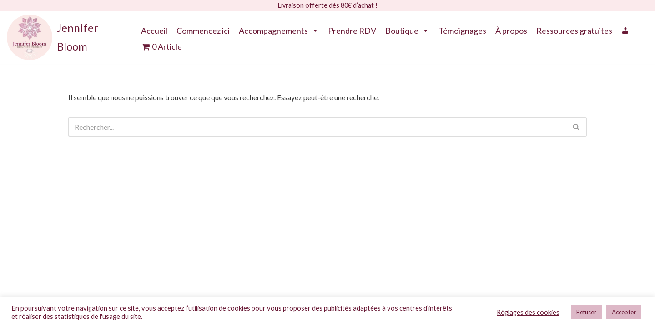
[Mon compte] (625, 28)
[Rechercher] (317, 125)
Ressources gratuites (574, 28)
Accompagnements (279, 28)
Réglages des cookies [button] (528, 312)
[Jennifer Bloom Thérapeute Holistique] (65, 35)
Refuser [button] (586, 312)
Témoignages (462, 28)
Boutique (407, 28)
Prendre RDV (352, 28)
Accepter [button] (624, 312)
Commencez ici (203, 28)
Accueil (154, 28)
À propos (511, 28)
